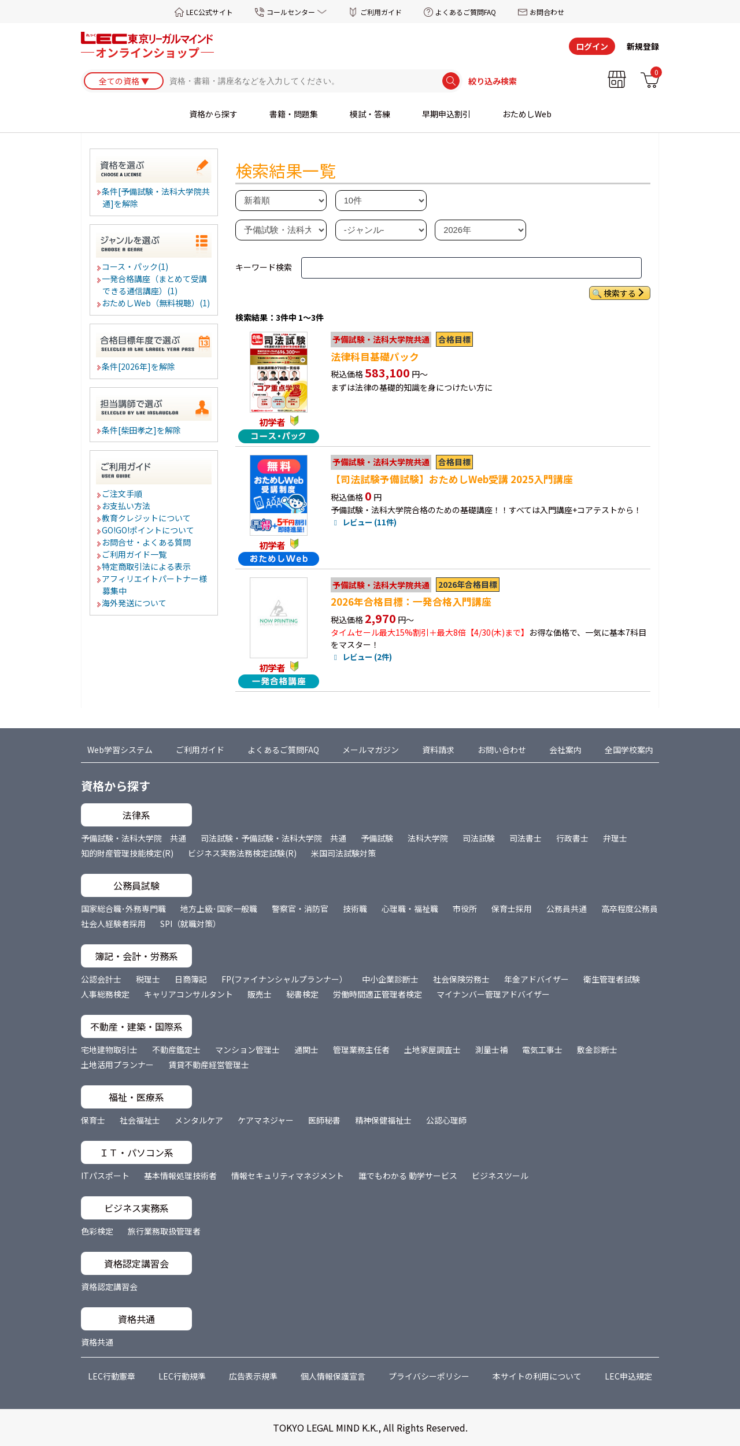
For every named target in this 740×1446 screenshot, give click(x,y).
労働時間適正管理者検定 (377, 994)
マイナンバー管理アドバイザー (493, 994)
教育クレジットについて (146, 518)
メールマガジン (370, 749)
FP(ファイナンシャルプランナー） (284, 979)
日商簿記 (191, 979)
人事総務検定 (105, 994)
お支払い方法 (126, 505)
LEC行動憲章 (111, 1376)
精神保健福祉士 (383, 1120)
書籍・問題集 (293, 114)
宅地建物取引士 (109, 1049)
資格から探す (213, 114)
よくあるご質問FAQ (465, 12)
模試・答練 (370, 114)
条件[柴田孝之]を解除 (142, 430)
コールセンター (291, 12)
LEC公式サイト (209, 12)
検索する (620, 293)
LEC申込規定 (628, 1376)
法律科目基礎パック (375, 357)
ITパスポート (105, 1175)
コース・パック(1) (135, 266)
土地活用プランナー (117, 1064)
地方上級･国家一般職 (218, 908)
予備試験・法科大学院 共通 (133, 838)
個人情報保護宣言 (333, 1376)
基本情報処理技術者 (180, 1175)
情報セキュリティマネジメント (287, 1175)
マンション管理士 (247, 1049)
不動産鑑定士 (176, 1049)
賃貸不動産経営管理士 (208, 1064)
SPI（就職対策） (190, 923)
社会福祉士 (140, 1120)
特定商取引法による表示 (146, 566)
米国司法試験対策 (343, 853)
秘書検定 (302, 994)
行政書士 (572, 838)
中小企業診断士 (390, 979)
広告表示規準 (253, 1376)
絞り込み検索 (492, 81)
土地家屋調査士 (432, 1049)
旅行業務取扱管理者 (164, 1231)
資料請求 (438, 749)
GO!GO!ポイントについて (148, 530)
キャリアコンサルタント (188, 994)
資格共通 (97, 1342)
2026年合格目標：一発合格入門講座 (411, 602)
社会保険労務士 (461, 979)
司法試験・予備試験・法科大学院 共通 (273, 838)
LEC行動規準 (182, 1376)
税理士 (148, 979)
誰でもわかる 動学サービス (407, 1175)
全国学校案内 (629, 749)
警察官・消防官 (300, 908)
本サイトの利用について (537, 1376)
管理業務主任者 (361, 1049)
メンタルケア (199, 1120)
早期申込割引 (446, 114)
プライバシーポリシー (428, 1376)
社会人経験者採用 (113, 923)
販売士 (259, 994)
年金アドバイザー (536, 979)
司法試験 (478, 838)
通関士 (306, 1049)
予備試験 (377, 838)
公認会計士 (101, 979)
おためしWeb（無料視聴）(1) (156, 303)
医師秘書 (324, 1120)
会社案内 (565, 749)
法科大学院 (428, 838)
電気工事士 (542, 1049)
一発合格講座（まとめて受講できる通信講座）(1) (155, 284)
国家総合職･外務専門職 (123, 908)
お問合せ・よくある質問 (146, 542)
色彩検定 (97, 1231)
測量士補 (491, 1049)
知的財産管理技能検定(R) (127, 853)
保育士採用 (511, 908)
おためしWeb (527, 114)
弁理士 (615, 838)
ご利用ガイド (381, 12)
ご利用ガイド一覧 (134, 554)
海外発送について (134, 603)
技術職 (355, 908)
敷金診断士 (597, 1049)
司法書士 (525, 838)
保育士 (93, 1120)
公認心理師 (446, 1120)
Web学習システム (120, 749)
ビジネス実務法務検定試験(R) (242, 853)
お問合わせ (547, 12)
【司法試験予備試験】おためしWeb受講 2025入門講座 (452, 479)
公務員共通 (566, 908)
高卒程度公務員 (629, 908)
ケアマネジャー (266, 1120)
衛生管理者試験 (611, 979)
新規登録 (643, 46)
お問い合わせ (502, 749)
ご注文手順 (122, 493)
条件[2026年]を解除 (139, 366)
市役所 (465, 908)
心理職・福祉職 (410, 908)
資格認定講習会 (109, 1286)
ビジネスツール (500, 1175)
